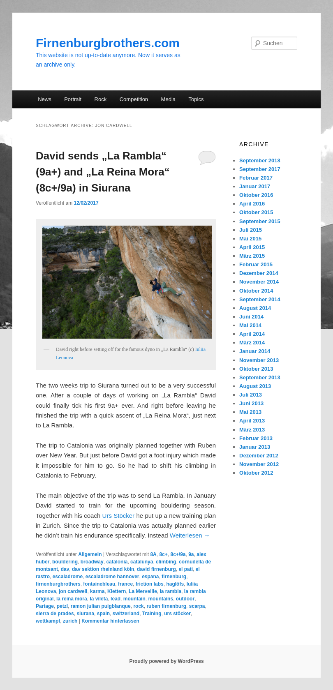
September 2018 (259, 160)
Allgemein (90, 554)
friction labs (150, 584)
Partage (45, 606)
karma (97, 591)
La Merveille (143, 591)
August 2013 (255, 386)
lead (115, 599)
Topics (196, 99)
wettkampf (48, 621)
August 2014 (255, 308)
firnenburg (174, 576)
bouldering (65, 562)
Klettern (116, 591)
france (125, 584)
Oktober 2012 (256, 473)
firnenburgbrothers (58, 584)
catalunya (141, 562)
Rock (101, 99)
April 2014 (252, 334)
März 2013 (252, 430)
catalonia (116, 562)
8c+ (163, 554)
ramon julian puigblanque (101, 606)
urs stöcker (177, 613)
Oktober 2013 (256, 369)
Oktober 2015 (256, 212)
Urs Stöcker (118, 515)
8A (153, 554)
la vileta (99, 599)
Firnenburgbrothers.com (108, 43)
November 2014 (259, 282)
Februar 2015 (256, 264)
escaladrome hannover (112, 576)
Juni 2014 (251, 317)
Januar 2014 (254, 351)
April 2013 (252, 421)
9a (191, 554)
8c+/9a (177, 554)
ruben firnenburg (166, 606)
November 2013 (259, 360)
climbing (166, 562)
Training (152, 613)
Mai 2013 (250, 412)
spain (103, 613)
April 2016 (252, 204)
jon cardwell (73, 591)
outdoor (185, 599)
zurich (70, 621)
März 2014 (252, 342)
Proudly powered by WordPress (166, 661)
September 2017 (259, 169)
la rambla (170, 591)
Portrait (72, 99)
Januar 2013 (254, 447)
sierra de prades (55, 613)
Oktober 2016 (256, 195)
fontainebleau (99, 584)
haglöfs (175, 584)
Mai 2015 (250, 238)
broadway (92, 562)
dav (65, 569)
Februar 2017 (256, 178)
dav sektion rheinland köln (103, 569)
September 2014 (259, 299)
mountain (134, 599)
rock (138, 606)
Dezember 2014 (258, 273)
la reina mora (71, 599)
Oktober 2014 (256, 291)
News (44, 99)
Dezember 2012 (258, 455)
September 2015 (259, 221)
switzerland (126, 613)
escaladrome (68, 576)
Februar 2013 (256, 438)
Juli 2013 (250, 395)
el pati (185, 569)
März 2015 (252, 256)
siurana (85, 613)
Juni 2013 (251, 403)
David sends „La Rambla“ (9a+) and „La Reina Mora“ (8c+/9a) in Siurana (103, 172)
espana (150, 576)
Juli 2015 (250, 230)
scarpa (197, 606)
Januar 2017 (254, 186)
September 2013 (259, 377)
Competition (134, 99)
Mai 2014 (250, 325)
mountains (160, 599)
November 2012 (259, 464)
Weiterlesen (190, 535)
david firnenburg (156, 569)
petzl (62, 606)
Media (168, 99)
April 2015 (252, 247)
